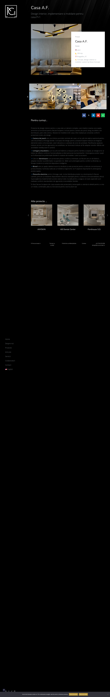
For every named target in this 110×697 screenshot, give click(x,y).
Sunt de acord (73, 694)
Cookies (84, 243)
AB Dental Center (68, 229)
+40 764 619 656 (100, 243)
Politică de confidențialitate (69, 243)
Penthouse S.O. (94, 229)
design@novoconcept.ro (98, 245)
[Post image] (41, 215)
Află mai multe (83, 694)
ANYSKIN (41, 229)
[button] (28, 97)
